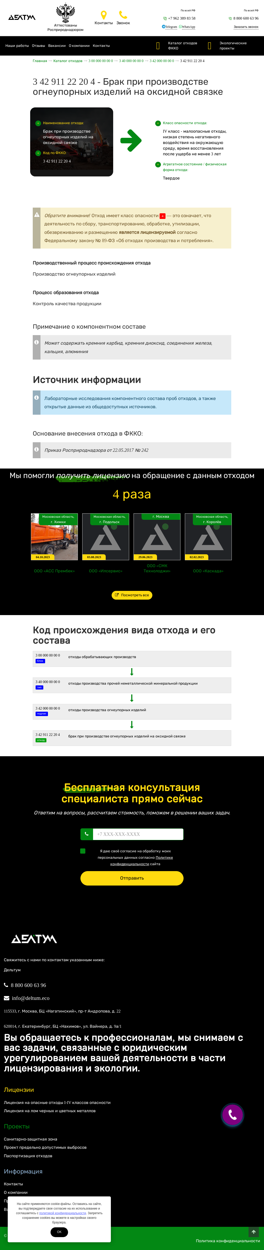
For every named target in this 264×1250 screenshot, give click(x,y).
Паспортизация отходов (28, 1156)
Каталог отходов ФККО (182, 45)
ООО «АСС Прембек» (54, 571)
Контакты (101, 46)
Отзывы (38, 46)
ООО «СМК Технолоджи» (157, 568)
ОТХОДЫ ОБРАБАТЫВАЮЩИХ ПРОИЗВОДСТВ (102, 657)
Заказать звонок (246, 27)
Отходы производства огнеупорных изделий (107, 710)
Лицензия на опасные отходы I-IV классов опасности (57, 1102)
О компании (79, 46)
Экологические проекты (233, 45)
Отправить (132, 878)
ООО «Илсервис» (105, 571)
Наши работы (17, 46)
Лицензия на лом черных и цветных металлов (50, 1111)
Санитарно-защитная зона (30, 1139)
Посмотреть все (132, 595)
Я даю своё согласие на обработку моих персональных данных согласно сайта (128, 857)
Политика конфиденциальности (228, 1241)
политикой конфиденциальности (62, 1213)
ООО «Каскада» (208, 571)
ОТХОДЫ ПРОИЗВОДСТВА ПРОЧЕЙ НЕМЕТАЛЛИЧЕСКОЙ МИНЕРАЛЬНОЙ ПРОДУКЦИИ (133, 683)
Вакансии (57, 46)
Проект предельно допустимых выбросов (45, 1147)
